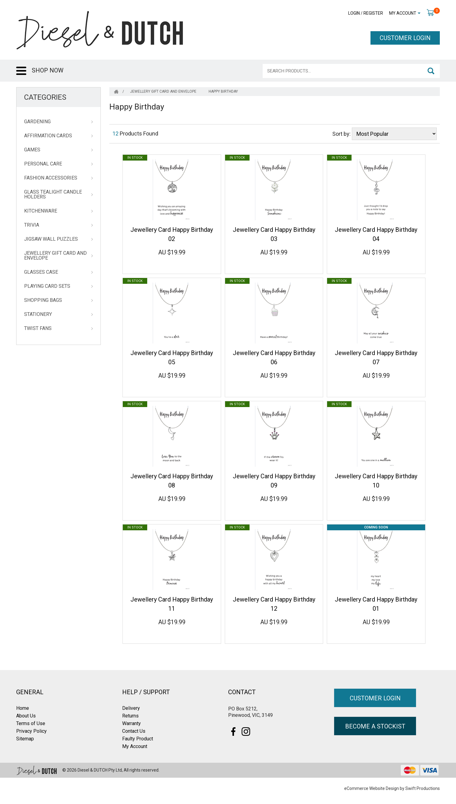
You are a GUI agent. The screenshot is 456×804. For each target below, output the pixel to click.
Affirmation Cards (48, 135)
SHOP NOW (48, 70)
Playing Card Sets (47, 286)
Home (22, 708)
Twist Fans (38, 328)
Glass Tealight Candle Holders (53, 194)
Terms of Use (30, 723)
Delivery (131, 708)
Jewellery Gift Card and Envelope (55, 256)
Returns (130, 716)
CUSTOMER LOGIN (405, 38)
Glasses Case (41, 272)
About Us (26, 716)
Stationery (38, 314)
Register (373, 13)
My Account (402, 13)
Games (32, 149)
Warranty (131, 723)
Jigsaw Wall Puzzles (51, 239)
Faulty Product (137, 739)
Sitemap (25, 739)
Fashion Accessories (50, 178)
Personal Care (43, 163)
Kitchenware (40, 211)
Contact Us (133, 731)
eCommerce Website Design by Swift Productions (392, 788)
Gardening (37, 121)
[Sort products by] (394, 134)
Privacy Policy (31, 731)
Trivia (31, 225)
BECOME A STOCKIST (375, 726)
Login (354, 13)
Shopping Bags (43, 300)
